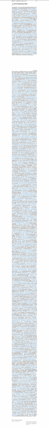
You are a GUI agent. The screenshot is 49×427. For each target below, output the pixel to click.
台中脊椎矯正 (31, 262)
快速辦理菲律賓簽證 (17, 302)
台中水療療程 (22, 48)
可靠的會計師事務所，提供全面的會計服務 (31, 244)
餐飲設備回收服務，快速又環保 (22, 244)
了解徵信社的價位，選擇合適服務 (27, 35)
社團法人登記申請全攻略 (31, 53)
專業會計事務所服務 (25, 30)
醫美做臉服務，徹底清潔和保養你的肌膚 (31, 181)
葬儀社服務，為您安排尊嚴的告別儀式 (27, 79)
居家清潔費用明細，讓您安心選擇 (23, 14)
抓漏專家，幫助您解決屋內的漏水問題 (28, 123)
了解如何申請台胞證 (26, 405)
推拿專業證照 (15, 256)
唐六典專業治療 (34, 233)
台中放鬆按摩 (29, 242)
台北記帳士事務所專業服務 (18, 29)
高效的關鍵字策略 (25, 200)
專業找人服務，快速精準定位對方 (25, 232)
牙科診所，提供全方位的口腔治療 (31, 197)
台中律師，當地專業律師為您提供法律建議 (22, 256)
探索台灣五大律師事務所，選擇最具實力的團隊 (26, 52)
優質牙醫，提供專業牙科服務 (17, 264)
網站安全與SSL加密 (22, 251)
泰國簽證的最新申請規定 (24, 93)
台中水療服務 (30, 378)
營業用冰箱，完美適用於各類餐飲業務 (23, 53)
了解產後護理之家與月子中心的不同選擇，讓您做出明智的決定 (20, 132)
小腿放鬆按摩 (15, 181)
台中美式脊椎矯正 (29, 142)
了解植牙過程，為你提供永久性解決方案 (19, 85)
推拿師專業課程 (16, 339)
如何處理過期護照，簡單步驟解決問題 (29, 298)
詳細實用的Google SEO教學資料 (27, 250)
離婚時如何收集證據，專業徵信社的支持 (22, 151)
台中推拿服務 (18, 114)
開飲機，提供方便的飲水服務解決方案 (28, 355)
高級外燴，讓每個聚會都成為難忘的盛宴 (19, 89)
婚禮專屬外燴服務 (31, 100)
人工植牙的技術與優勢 (29, 141)
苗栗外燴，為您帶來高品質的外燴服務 (17, 86)
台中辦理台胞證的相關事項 (16, 18)
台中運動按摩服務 (29, 270)
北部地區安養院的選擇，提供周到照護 (29, 41)
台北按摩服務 (20, 299)
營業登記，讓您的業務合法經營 (32, 200)
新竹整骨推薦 (22, 134)
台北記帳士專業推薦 (34, 385)
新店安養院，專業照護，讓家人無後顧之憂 (26, 264)
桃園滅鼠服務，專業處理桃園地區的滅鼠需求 (31, 137)
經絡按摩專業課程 (18, 52)
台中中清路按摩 (16, 130)
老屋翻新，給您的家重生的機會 (20, 405)
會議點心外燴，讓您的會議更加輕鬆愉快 (29, 257)
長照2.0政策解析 (35, 289)
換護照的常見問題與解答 (30, 90)
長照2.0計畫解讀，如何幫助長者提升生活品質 (28, 258)
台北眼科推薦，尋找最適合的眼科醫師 (28, 284)
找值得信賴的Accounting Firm (27, 311)
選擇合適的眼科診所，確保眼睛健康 (21, 387)
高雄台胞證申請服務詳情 (27, 48)
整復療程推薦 (22, 168)
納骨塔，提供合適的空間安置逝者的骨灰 (30, 292)
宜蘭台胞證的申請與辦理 (17, 136)
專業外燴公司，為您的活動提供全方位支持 (30, 239)
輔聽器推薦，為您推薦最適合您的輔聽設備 (29, 308)
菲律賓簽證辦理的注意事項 (32, 77)
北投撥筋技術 (15, 336)
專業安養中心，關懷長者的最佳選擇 (23, 116)
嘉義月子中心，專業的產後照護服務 (22, 135)
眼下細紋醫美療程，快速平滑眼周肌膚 (31, 104)
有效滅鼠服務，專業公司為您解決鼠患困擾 (25, 293)
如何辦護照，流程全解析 (31, 131)
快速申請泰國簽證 (34, 44)
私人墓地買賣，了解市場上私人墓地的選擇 (30, 251)
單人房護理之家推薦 (17, 214)
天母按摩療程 (17, 88)
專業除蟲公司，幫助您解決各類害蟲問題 (27, 149)
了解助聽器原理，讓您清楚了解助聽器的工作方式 (27, 204)
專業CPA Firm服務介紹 (21, 163)
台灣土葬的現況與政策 (26, 211)
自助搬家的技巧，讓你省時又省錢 (23, 42)
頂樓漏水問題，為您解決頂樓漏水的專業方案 (31, 99)
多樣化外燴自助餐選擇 (21, 111)
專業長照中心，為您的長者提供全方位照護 (26, 229)
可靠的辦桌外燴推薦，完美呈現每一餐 (24, 262)
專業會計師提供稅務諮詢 (17, 94)
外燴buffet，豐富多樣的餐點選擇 (22, 107)
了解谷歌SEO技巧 (24, 182)
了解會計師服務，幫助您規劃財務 (24, 176)
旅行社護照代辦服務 (21, 183)
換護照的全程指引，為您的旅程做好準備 (19, 24)
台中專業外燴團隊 (29, 42)
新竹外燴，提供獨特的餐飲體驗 (28, 16)
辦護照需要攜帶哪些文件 (15, 21)
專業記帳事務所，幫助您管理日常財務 (17, 414)
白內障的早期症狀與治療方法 (21, 339)
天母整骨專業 (26, 33)
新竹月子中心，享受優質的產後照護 (20, 335)
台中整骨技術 (31, 185)
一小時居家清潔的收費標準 (17, 408)
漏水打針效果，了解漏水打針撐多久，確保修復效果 (18, 341)
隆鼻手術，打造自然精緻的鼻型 (30, 192)
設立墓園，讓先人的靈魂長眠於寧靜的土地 (24, 157)
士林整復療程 (15, 98)
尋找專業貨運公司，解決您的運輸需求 (18, 35)
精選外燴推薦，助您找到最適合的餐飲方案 (28, 81)
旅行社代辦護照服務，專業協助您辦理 (27, 125)
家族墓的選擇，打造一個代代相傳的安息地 (18, 43)
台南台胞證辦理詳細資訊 (32, 136)
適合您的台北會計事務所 (31, 116)
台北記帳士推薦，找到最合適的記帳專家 (18, 153)
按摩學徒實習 (24, 102)
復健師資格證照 (24, 99)
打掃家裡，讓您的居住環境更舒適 (21, 103)
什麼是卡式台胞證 (17, 411)
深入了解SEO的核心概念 (34, 279)
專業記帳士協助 (23, 76)
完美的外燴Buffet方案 (18, 400)
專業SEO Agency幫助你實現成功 (19, 38)
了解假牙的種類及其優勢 (23, 141)
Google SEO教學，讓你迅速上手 (17, 83)
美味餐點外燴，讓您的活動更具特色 (17, 28)
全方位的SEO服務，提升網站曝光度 (17, 219)
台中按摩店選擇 (16, 306)
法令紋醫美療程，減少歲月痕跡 (22, 309)
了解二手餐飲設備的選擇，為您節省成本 (21, 238)
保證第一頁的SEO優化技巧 (23, 382)
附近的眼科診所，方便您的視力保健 (24, 18)
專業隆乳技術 (29, 188)
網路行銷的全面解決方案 (18, 112)
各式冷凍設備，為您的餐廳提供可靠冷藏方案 (30, 89)
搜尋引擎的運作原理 (14, 151)
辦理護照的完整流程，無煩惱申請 (27, 358)
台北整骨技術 (21, 125)
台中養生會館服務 (29, 93)
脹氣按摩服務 (19, 21)
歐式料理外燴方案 (20, 271)
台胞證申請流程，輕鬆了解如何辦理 (32, 33)
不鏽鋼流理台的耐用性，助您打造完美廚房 (29, 383)
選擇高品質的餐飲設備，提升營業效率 (26, 302)
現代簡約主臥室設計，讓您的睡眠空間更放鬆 (29, 9)
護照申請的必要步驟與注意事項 (23, 237)
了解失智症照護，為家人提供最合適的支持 (31, 329)
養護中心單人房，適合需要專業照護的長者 (22, 172)
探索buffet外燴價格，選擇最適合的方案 (19, 41)
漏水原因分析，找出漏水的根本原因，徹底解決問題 (20, 359)
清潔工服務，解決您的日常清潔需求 (23, 188)
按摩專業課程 (19, 11)
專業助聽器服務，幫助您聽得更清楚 (25, 112)
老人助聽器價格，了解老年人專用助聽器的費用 (29, 128)
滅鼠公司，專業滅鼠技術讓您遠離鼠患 (31, 345)
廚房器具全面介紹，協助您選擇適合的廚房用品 (21, 270)
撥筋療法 (32, 205)
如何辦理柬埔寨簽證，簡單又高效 (31, 140)
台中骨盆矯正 (35, 403)
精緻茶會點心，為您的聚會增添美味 (27, 38)
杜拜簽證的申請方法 (14, 255)
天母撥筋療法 (32, 348)
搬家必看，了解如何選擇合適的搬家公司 (26, 88)
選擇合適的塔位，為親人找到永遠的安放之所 (31, 340)
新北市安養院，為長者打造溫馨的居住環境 (27, 195)
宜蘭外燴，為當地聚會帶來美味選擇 (18, 297)
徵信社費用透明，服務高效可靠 (17, 48)
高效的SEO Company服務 (32, 230)
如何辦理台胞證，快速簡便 (23, 27)
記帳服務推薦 (26, 208)
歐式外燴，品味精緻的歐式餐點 (32, 209)
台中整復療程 (27, 121)
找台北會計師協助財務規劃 (19, 358)
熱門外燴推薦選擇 (15, 80)
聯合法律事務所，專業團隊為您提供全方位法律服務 (24, 178)
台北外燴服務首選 (22, 140)
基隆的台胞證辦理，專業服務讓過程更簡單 (24, 410)
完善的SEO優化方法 (30, 108)
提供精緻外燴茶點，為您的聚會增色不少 (22, 224)
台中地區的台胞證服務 (20, 355)
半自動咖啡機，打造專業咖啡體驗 (23, 345)
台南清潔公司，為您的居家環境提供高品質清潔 (24, 360)
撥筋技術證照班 (22, 284)
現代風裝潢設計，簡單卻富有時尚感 (24, 114)
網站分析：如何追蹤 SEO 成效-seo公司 (19, 1)
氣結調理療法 (33, 302)
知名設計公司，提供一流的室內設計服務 (29, 168)
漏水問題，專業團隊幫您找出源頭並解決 (26, 352)
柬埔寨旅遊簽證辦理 (30, 171)
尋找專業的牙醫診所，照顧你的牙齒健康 (28, 12)
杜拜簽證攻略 (31, 19)
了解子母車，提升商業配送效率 (21, 307)
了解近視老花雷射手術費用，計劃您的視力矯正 (27, 28)
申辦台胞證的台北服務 (33, 380)
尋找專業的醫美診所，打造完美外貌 (29, 169)
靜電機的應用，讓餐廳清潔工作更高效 (26, 29)
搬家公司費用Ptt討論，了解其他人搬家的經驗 (20, 320)
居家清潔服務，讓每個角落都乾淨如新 (19, 259)
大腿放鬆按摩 (19, 164)
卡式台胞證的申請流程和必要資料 (25, 223)
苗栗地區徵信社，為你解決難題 (17, 16)
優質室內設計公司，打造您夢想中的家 (24, 199)
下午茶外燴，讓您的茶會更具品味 (28, 316)
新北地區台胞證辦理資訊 (16, 116)
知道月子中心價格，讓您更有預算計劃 (26, 389)
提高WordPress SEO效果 (17, 174)
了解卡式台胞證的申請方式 (23, 191)
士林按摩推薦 (26, 109)
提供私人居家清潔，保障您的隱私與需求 (23, 120)
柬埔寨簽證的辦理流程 (20, 146)
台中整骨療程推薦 (18, 127)
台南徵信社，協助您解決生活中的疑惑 (32, 179)
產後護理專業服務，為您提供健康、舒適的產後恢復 (23, 34)
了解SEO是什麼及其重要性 (25, 276)
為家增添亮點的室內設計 (25, 378)
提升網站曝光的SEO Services (22, 329)
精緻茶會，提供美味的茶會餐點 (28, 155)
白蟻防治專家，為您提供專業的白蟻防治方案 (18, 257)
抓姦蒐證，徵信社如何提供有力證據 (25, 21)
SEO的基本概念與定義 (31, 275)
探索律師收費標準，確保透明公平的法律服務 (24, 375)
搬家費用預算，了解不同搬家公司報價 (17, 95)
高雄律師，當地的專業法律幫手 (22, 187)
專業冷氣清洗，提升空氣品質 (24, 413)
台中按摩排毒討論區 (14, 34)
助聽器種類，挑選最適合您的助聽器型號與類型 (19, 75)
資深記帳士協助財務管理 (20, 156)
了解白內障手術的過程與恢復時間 (28, 47)
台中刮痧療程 (30, 276)
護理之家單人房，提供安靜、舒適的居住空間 (31, 295)
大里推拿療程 (30, 366)
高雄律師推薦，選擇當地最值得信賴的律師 (26, 385)
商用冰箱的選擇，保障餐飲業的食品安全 (18, 123)
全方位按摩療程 (18, 199)
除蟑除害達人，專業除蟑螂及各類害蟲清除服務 (23, 366)
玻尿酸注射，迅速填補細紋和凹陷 (33, 285)
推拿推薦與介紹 (29, 224)
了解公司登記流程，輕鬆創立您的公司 (28, 334)
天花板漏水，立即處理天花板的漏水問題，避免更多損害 (21, 288)
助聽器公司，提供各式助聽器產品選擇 (32, 14)
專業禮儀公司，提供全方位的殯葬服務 (23, 77)
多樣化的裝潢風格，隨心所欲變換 (31, 148)
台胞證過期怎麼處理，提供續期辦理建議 (29, 373)
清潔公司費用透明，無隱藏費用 (24, 209)
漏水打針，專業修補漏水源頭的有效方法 (24, 19)
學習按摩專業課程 (24, 192)
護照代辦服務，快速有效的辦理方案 (23, 171)
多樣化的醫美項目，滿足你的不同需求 (18, 250)
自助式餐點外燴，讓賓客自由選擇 (18, 149)
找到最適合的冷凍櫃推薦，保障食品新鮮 (29, 259)
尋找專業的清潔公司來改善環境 (22, 144)
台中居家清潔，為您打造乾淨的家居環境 (18, 47)
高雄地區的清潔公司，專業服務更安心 (17, 10)
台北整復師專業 (34, 264)
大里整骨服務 (25, 321)
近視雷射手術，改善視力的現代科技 (29, 76)
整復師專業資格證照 (25, 353)
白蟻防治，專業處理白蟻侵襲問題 (26, 193)
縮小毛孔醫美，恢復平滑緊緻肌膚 (26, 273)
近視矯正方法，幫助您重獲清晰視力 (25, 222)
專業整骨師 (27, 285)
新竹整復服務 (27, 309)
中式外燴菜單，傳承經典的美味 (17, 397)
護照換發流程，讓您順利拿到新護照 (22, 80)
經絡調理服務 (27, 75)
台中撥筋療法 (17, 281)
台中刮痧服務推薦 (21, 215)
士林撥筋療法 (22, 16)
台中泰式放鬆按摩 (26, 134)
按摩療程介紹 (28, 395)
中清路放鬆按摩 (15, 106)
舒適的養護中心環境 (14, 415)
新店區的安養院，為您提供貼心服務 (24, 136)
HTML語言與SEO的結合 (18, 113)
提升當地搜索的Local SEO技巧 (21, 292)
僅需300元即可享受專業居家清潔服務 (26, 164)
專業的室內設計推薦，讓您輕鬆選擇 (24, 214)
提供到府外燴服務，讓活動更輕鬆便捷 (21, 206)
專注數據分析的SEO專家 (33, 274)
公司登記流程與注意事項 (22, 159)
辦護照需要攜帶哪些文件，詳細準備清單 (18, 9)
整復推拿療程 (35, 81)
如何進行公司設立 (14, 267)
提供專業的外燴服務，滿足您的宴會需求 (23, 130)
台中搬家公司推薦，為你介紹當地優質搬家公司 (21, 265)
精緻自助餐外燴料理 (30, 303)
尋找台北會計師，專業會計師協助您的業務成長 (19, 33)
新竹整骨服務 (18, 118)
